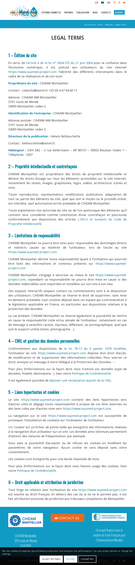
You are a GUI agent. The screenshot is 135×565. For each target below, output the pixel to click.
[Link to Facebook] (114, 2)
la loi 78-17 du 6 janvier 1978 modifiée (95, 349)
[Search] (11, 27)
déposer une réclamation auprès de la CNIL (80, 380)
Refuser (70, 559)
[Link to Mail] (124, 2)
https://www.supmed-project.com (32, 72)
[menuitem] (96, 3)
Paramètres (87, 559)
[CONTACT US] (67, 518)
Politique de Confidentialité (91, 373)
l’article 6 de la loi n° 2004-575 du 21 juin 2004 (59, 63)
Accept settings (51, 559)
